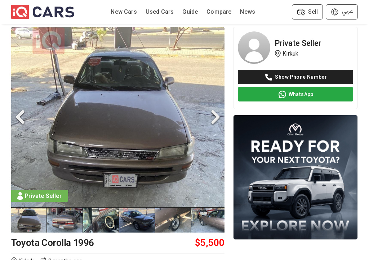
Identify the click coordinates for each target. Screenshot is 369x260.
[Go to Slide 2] (65, 220)
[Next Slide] (215, 117)
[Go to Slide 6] (209, 220)
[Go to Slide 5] (173, 220)
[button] (118, 117)
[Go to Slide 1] (29, 220)
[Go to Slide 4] (137, 220)
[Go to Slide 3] (101, 220)
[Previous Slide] (20, 117)
